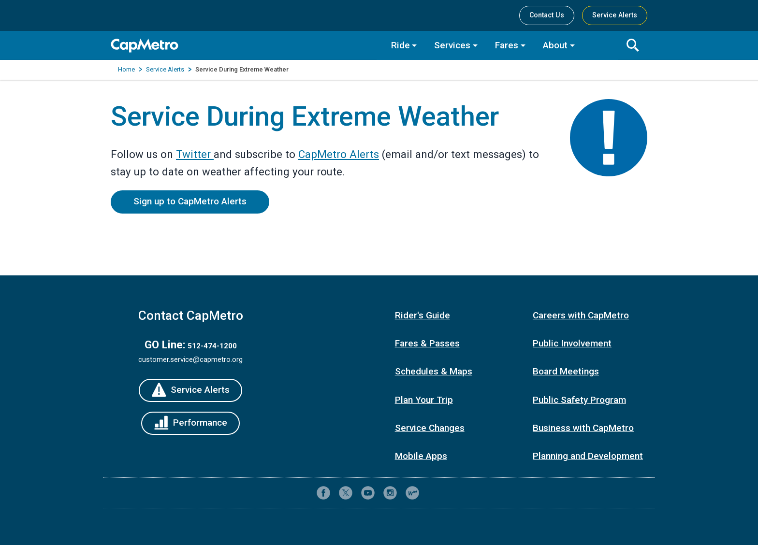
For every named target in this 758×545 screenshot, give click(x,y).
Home (126, 69)
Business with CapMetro (583, 427)
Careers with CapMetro (581, 315)
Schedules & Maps (433, 371)
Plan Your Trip (424, 399)
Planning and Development (588, 455)
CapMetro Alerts (338, 154)
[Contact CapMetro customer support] (434, 493)
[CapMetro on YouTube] (368, 493)
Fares (506, 45)
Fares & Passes (427, 343)
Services (452, 45)
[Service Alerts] (190, 390)
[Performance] (190, 423)
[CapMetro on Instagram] (390, 493)
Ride (400, 45)
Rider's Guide (422, 315)
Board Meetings (566, 371)
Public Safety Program (579, 399)
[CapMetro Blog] (412, 493)
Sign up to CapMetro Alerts (190, 201)
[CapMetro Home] (244, 45)
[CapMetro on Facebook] (323, 493)
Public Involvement (572, 343)
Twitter (195, 154)
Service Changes (430, 427)
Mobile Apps (421, 455)
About (555, 45)
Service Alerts (165, 69)
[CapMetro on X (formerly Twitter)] (345, 493)
